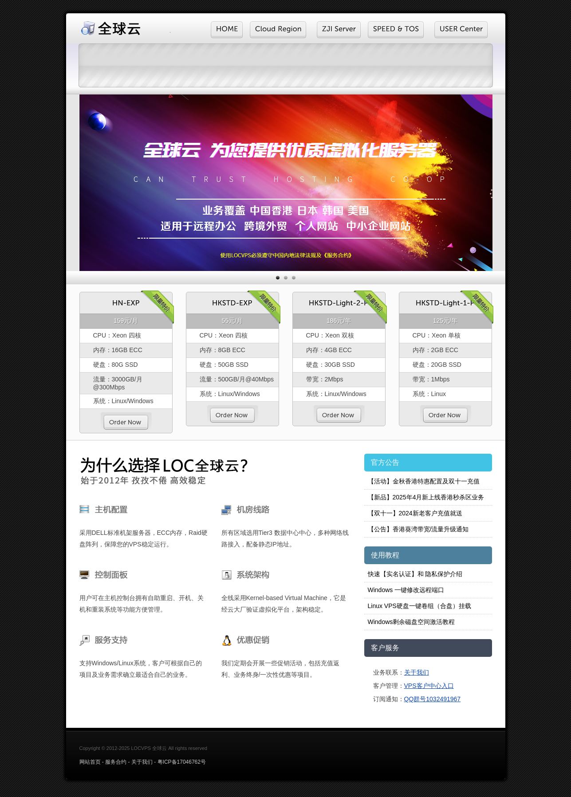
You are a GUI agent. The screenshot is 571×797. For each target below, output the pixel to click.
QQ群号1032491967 (432, 699)
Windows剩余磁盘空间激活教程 (411, 621)
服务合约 (115, 762)
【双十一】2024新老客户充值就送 (415, 513)
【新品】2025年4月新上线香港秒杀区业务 (426, 497)
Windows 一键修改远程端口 (406, 589)
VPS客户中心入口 (429, 685)
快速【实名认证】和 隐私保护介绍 (415, 573)
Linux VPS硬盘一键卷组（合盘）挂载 (419, 605)
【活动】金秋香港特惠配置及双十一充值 (424, 481)
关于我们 (416, 672)
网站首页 (90, 762)
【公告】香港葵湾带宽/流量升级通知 (418, 529)
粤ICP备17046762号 (182, 762)
